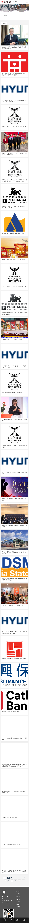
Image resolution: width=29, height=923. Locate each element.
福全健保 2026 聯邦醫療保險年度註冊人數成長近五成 (14, 526)
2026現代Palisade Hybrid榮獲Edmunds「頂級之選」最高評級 (14, 366)
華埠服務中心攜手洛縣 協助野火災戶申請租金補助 (14, 871)
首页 (5, 919)
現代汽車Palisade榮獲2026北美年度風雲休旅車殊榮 (14, 738)
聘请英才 (18, 896)
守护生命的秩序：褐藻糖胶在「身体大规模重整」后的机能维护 (14, 47)
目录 (11, 919)
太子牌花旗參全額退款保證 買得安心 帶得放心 (14, 259)
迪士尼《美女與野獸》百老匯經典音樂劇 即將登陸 (14, 499)
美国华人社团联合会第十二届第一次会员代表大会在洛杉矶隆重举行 (14, 154)
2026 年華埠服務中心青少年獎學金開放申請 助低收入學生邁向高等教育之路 (14, 74)
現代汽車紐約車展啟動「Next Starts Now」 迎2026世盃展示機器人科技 (14, 100)
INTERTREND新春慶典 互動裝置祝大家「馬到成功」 (14, 419)
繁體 (16, 1)
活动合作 (18, 904)
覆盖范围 (18, 906)
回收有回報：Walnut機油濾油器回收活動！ (13, 233)
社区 (24, 919)
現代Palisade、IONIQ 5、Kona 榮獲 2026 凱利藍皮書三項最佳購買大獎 (14, 632)
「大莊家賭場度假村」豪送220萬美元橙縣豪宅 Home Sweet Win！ (14, 207)
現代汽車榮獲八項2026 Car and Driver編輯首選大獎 (14, 473)
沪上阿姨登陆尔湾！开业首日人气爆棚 (12, 339)
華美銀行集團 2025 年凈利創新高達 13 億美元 (14, 658)
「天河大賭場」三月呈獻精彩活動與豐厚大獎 (14, 286)
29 (19, 880)
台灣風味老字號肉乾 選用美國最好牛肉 (12, 605)
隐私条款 (18, 902)
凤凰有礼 (17, 919)
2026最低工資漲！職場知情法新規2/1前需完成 (14, 685)
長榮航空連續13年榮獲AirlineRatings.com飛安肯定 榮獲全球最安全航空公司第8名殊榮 (14, 765)
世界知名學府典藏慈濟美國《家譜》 (11, 844)
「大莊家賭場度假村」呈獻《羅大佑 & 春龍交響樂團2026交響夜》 (14, 313)
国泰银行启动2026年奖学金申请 (10, 711)
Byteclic (8, 905)
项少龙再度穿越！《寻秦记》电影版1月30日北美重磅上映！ (14, 792)
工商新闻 (4, 23)
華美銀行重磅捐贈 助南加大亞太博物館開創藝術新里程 (14, 552)
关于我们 (18, 891)
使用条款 (18, 899)
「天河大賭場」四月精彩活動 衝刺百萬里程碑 (14, 126)
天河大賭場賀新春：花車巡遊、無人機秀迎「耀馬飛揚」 (14, 446)
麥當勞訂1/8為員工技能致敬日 (10, 817)
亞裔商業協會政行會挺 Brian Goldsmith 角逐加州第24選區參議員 (14, 579)
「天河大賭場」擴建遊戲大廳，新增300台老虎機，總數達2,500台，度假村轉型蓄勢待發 (14, 180)
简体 (13, 1)
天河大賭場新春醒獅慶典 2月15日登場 (12, 392)
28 (15, 880)
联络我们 (18, 894)
